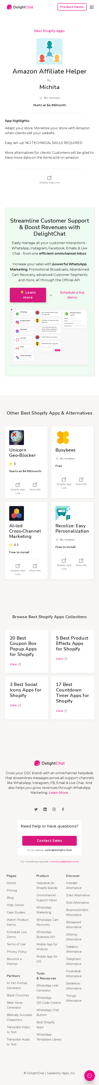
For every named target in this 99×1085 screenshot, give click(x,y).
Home (11, 883)
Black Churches (18, 995)
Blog (10, 898)
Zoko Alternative (78, 895)
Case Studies (16, 912)
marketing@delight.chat (64, 861)
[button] (91, 7)
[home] (19, 7)
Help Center (15, 905)
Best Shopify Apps (49, 31)
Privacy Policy (17, 951)
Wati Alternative (77, 902)
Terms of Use (16, 944)
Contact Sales (49, 841)
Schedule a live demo (72, 295)
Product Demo (72, 7)
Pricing (12, 890)
